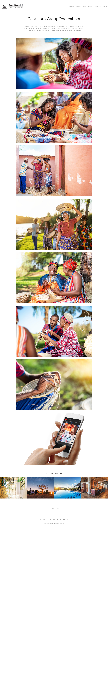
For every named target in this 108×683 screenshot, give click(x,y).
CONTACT (105, 6)
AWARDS (90, 6)
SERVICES (71, 6)
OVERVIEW (79, 6)
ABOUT (84, 6)
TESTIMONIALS (97, 6)
